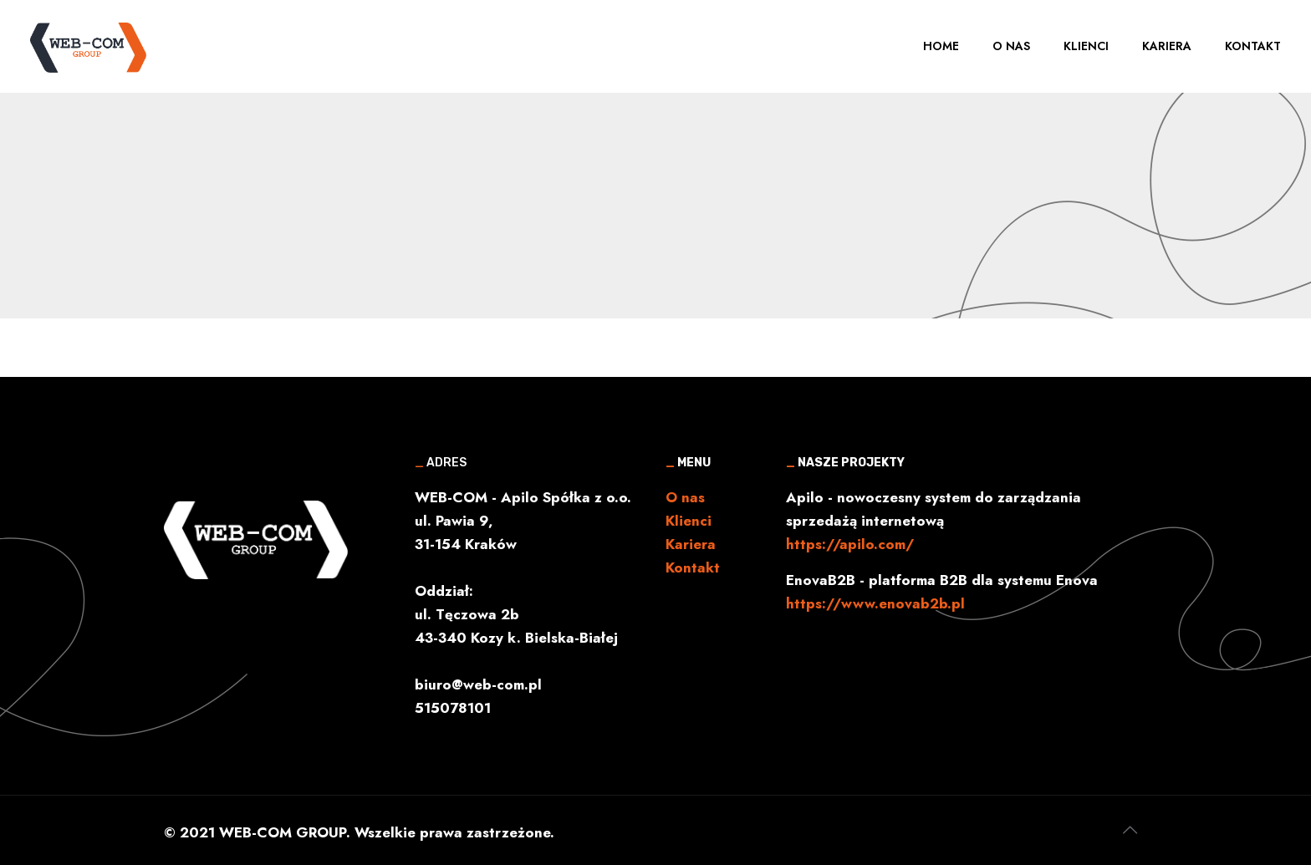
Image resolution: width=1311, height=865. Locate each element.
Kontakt (693, 567)
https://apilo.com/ (850, 544)
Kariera (691, 544)
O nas (685, 497)
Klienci (689, 521)
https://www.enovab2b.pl (875, 603)
